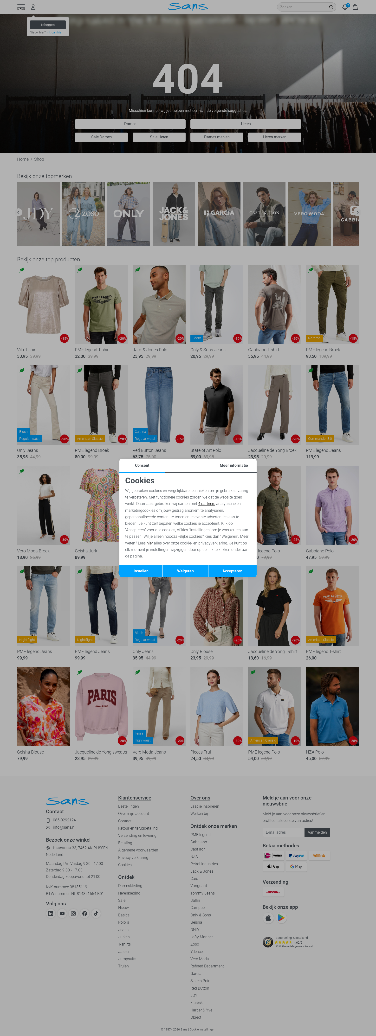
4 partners (206, 503)
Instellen (141, 571)
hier (150, 543)
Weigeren (185, 571)
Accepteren (232, 571)
